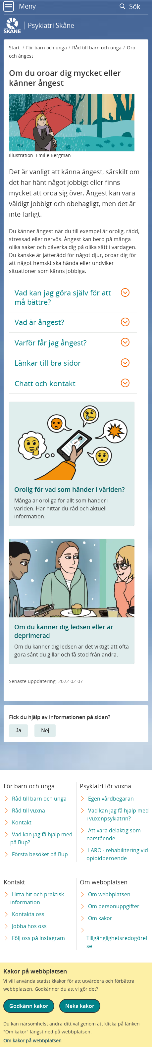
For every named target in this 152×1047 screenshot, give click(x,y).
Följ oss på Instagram (38, 938)
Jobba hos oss (29, 926)
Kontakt (21, 822)
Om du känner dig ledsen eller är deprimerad (63, 631)
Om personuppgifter (113, 906)
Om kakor (100, 918)
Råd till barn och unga (97, 47)
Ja (18, 730)
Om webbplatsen (109, 894)
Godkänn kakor (28, 1006)
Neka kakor (79, 1006)
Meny (19, 6)
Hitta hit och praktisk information (37, 898)
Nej (45, 730)
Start (15, 47)
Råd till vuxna (28, 810)
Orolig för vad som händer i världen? (69, 489)
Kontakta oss (28, 914)
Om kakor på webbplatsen (32, 1040)
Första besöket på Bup (40, 854)
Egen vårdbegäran (111, 798)
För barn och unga (46, 47)
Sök (131, 6)
